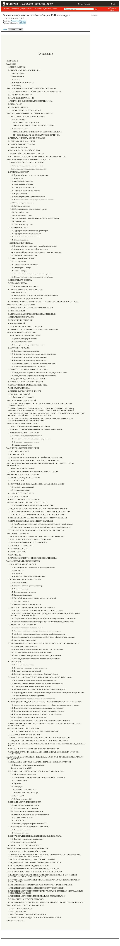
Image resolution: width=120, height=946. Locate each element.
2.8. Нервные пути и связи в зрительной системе (28, 197)
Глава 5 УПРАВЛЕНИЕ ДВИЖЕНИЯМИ (20, 305)
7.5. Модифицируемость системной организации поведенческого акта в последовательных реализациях (47, 693)
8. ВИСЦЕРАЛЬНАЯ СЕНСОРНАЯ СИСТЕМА (25, 289)
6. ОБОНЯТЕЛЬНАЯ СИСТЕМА (20, 280)
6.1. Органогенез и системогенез (22, 665)
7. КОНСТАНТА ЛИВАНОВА (19, 388)
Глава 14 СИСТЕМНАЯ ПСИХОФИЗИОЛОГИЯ (23, 561)
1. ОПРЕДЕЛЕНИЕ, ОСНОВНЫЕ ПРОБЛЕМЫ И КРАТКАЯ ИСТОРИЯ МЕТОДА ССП (39, 762)
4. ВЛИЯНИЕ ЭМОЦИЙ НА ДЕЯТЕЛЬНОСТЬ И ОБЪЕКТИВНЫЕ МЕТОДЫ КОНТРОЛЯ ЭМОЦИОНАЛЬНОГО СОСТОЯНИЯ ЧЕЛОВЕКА (40, 419)
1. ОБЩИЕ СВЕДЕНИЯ (16, 67)
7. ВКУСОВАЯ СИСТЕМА (18, 283)
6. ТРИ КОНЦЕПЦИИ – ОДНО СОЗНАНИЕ (24, 499)
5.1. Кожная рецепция (18, 261)
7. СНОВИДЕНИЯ (15, 555)
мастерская (27, 3)
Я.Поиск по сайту (112, 9)
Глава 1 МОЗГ (11, 64)
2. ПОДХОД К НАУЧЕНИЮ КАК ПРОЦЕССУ (25, 735)
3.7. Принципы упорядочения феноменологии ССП (29, 824)
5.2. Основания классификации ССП (23, 842)
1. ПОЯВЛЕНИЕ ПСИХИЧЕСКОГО (21, 908)
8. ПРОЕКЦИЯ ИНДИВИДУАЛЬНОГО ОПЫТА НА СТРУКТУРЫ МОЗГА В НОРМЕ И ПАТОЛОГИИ (45, 702)
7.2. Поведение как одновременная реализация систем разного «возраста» (37, 683)
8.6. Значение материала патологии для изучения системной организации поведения (40, 720)
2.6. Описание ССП (17, 796)
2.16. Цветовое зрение (18, 221)
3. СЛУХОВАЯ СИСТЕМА (18, 227)
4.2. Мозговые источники (20, 833)
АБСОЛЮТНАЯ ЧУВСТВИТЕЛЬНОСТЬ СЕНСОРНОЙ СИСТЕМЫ (37, 132)
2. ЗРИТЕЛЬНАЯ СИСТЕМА (18, 172)
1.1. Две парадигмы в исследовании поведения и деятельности (33, 567)
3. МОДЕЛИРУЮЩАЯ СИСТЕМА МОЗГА (23, 433)
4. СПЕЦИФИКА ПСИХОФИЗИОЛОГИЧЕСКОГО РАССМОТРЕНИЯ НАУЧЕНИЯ (38, 741)
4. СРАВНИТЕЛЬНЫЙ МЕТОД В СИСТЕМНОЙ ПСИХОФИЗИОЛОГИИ (34, 918)
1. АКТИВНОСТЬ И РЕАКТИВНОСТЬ (22, 564)
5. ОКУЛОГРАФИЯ (15, 104)
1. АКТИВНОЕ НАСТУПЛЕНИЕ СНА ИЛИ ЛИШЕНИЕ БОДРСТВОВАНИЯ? (36, 536)
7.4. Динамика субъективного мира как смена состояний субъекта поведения (38, 689)
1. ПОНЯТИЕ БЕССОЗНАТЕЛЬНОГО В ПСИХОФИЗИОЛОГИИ (31, 505)
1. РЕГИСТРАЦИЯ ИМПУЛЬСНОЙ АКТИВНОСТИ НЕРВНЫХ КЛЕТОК (34, 92)
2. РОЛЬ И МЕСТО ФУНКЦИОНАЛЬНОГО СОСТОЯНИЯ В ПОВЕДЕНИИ (35, 430)
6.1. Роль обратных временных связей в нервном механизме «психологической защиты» (42, 524)
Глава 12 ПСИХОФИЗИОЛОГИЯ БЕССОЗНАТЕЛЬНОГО (26, 502)
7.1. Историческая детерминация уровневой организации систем (33, 680)
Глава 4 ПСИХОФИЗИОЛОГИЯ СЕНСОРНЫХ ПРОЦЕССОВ (28, 160)
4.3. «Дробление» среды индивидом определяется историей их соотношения (38, 634)
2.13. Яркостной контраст (20, 212)
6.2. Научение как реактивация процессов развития (29, 668)
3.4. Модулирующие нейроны (21, 445)
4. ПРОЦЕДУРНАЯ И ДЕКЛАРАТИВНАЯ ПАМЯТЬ (27, 379)
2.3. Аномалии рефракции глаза (22, 181)
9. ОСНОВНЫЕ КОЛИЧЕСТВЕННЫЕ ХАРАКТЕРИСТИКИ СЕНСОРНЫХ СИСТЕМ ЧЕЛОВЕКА (43, 302)
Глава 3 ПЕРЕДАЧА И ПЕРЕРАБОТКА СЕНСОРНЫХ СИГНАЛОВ (30, 113)
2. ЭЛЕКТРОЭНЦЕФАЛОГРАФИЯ (20, 95)
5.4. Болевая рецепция (18, 271)
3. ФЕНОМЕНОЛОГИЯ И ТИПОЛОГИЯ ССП (24, 802)
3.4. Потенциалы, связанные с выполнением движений (30, 814)
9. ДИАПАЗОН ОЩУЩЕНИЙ (19, 394)
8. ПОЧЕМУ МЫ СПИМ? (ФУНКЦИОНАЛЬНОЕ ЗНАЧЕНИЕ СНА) (32, 558)
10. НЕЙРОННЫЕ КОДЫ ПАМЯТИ (21, 397)
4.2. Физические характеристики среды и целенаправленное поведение (36, 631)
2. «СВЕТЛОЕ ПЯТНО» (16, 481)
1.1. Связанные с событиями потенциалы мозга (27, 765)
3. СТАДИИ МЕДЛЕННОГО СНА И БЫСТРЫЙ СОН (27, 543)
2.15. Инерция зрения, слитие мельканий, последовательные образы (35, 218)
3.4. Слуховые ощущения (20, 240)
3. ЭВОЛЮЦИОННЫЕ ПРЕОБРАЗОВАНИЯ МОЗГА (27, 914)
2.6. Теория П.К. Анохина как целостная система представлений (33, 598)
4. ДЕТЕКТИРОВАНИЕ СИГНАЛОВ (21, 144)
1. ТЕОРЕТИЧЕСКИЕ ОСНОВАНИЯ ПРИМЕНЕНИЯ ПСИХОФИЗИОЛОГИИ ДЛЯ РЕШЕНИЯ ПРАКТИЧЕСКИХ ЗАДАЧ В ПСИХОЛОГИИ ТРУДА (42, 876)
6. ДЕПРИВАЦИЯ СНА (16, 552)
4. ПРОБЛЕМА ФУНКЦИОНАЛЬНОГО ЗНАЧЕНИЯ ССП (29, 827)
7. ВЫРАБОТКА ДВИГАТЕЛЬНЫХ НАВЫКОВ (25, 326)
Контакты (87, 4)
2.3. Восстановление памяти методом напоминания (29, 357)
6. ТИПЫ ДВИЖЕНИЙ (16, 323)
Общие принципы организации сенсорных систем (28, 169)
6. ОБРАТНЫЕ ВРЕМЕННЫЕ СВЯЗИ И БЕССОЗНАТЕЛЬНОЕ (30, 521)
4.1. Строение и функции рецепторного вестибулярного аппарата (34, 246)
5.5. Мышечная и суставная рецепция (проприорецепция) (31, 274)
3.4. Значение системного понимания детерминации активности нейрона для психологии (42, 622)
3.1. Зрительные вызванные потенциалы (25, 805)
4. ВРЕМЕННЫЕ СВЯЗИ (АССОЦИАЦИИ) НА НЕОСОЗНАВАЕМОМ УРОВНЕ (37, 515)
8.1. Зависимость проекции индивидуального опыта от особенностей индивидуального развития (45, 705)
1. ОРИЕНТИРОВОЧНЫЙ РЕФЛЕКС (21, 468)
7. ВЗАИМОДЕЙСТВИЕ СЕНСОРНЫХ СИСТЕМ (26, 153)
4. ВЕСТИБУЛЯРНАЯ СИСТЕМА (20, 243)
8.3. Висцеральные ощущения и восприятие (26, 298)
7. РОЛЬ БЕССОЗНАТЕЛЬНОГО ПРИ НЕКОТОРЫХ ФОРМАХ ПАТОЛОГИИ (36, 530)
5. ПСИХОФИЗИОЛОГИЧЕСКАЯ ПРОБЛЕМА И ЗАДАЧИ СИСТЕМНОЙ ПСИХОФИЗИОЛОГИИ (43, 643)
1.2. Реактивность (17, 570)
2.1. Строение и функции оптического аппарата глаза (29, 175)
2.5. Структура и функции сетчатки (23, 187)
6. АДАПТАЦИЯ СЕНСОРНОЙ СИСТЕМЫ (24, 150)
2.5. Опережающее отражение (21, 595)
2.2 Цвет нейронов (17, 76)
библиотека (12, 3)
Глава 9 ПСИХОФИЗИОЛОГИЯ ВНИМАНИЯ (22, 448)
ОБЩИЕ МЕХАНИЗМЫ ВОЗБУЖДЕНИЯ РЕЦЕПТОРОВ (34, 126)
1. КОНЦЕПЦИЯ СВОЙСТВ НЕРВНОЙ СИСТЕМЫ (27, 851)
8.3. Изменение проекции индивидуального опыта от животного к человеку (37, 711)
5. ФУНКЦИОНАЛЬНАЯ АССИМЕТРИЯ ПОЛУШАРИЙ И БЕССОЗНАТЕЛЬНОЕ (37, 518)
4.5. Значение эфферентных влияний (23, 640)
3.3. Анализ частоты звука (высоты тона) (25, 237)
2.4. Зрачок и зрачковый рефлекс (22, 184)
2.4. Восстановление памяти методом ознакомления (29, 360)
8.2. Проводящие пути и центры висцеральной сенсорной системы (34, 295)
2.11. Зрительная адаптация (20, 206)
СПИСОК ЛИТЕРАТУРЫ (15, 921)
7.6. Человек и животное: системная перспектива (28, 696)
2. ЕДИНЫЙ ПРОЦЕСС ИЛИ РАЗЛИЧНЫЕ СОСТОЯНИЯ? (29, 539)
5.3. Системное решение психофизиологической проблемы (31, 652)
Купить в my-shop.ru (50, 9)
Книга (5, 30)
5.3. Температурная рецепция (21, 268)
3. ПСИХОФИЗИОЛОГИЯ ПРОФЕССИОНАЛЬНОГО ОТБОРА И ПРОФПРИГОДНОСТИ (40, 885)
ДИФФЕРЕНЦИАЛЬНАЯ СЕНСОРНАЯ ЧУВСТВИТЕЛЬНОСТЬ (36, 135)
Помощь (80, 4)
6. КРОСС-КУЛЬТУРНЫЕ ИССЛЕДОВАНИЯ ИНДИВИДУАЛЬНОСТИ (33, 869)
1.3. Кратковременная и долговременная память (27, 345)
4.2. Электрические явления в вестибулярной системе (29, 249)
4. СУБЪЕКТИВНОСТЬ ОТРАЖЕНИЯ (22, 625)
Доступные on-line (26, 9)
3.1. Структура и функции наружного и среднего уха (29, 231)
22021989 (22, 23)
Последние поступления (11, 9)
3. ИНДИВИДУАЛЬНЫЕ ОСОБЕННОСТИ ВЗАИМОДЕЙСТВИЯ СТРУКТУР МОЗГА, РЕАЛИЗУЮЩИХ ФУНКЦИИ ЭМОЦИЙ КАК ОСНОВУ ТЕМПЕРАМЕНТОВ (46, 414)
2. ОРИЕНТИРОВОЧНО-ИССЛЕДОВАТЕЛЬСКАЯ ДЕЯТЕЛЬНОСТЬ (33, 472)
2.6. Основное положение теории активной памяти (28, 366)
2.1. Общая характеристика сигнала (23, 774)
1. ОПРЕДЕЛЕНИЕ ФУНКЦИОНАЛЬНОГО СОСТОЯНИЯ (29, 426)
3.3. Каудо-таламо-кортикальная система (25, 442)
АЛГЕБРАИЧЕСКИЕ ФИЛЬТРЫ (24, 790)
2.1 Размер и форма (17, 73)
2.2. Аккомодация (17, 178)
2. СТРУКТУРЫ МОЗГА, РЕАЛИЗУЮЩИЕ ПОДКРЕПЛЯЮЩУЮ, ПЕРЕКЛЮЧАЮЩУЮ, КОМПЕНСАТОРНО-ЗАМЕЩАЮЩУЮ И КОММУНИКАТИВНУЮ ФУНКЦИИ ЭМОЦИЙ (41, 409)
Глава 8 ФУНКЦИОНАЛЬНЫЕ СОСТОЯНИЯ (22, 423)
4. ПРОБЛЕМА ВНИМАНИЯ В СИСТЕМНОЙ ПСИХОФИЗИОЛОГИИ (33, 460)
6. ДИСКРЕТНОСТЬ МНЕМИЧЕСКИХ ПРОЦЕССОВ (27, 385)
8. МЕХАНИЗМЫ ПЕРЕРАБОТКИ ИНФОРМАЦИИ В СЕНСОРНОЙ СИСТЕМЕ (37, 157)
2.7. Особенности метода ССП (21, 799)
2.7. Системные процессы (20, 601)
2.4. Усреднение (16, 783)
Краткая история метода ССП (21, 768)
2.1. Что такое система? (19, 583)
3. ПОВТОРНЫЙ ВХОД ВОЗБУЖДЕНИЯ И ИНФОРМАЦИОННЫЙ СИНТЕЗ (36, 484)
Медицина (22, 21)
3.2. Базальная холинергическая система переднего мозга (31, 439)
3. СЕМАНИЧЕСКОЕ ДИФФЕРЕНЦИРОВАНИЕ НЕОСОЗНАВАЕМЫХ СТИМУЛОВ (39, 512)
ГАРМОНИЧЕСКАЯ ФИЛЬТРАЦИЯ (26, 793)
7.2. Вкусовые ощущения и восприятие (24, 286)
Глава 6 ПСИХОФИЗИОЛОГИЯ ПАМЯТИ (21, 332)
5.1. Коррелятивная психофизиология (24, 646)
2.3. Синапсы (15, 79)
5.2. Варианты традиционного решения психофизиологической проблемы (37, 649)
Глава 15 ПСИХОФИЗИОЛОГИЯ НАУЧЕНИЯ (22, 728)
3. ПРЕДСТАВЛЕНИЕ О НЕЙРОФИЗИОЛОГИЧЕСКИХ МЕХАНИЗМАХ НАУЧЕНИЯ (39, 738)
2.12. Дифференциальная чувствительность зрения (29, 209)
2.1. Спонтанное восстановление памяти (25, 351)
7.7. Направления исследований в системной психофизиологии (33, 699)
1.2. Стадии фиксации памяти (21, 342)
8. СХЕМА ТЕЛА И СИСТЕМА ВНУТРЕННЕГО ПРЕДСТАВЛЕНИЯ (33, 329)
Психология (15, 21)
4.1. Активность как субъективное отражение (27, 628)
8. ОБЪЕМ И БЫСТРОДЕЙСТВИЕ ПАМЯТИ (24, 391)
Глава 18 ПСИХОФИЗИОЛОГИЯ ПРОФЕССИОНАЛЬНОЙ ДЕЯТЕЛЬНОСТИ (34, 872)
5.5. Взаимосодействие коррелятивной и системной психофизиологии (35, 659)
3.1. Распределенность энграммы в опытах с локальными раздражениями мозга (39, 373)
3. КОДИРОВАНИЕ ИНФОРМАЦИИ (21, 141)
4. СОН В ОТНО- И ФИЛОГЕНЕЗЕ (21, 546)
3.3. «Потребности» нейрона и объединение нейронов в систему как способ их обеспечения (43, 618)
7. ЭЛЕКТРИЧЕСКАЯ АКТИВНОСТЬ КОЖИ (24, 110)
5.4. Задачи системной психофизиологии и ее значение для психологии (36, 656)
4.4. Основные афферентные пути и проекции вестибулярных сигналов (36, 252)
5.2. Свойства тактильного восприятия (24, 265)
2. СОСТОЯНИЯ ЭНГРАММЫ (19, 348)
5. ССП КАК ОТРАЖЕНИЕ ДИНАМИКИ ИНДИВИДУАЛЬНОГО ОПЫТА (35, 836)
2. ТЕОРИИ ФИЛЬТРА (16, 454)
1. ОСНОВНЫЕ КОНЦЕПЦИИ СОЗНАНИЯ (24, 478)
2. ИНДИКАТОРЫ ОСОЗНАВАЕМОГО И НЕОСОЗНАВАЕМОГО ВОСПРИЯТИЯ (37, 509)
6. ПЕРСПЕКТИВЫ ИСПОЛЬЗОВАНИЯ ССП (24, 845)
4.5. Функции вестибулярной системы (24, 255)
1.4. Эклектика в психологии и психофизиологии (28, 576)
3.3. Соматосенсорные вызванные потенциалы (27, 811)
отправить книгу (44, 3)
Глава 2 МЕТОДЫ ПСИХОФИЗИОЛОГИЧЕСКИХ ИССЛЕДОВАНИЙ (31, 89)
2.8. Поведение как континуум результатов (26, 604)
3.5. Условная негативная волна (22, 817)
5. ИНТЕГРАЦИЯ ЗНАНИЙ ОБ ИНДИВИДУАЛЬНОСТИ (28, 866)
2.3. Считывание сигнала (19, 780)
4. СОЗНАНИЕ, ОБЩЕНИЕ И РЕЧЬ (21, 493)
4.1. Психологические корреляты (22, 830)
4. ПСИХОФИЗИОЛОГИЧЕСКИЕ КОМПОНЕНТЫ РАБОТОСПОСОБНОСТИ (36, 888)
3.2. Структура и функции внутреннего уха (26, 234)
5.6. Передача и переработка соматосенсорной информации (32, 277)
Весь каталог (38, 9)
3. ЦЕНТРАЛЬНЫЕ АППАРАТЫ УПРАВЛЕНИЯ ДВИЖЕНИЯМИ (31, 314)
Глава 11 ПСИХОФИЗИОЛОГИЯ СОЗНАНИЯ (22, 475)
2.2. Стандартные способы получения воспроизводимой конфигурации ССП (38, 777)
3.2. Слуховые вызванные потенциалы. (24, 808)
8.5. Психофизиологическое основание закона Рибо (29, 717)
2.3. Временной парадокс (19, 589)
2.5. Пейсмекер (16, 86)
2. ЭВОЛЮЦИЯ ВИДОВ (17, 911)
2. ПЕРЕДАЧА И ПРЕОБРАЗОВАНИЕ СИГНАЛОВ (26, 138)
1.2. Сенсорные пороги (19, 129)
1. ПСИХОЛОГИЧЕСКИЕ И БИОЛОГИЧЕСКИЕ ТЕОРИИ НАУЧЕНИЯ (34, 731)
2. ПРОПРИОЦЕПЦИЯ (16, 311)
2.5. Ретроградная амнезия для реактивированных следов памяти (34, 363)
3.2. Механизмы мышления (20, 490)
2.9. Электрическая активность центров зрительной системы (32, 200)
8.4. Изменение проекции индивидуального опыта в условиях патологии (36, 714)
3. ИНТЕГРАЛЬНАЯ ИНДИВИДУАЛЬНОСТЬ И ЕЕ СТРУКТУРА (31, 859)
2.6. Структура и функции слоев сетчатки (25, 190)
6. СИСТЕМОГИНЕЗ (15, 662)
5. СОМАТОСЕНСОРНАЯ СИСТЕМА (22, 258)
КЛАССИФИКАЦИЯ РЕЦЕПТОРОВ (26, 123)
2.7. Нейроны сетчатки (19, 194)
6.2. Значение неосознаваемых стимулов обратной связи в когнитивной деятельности (41, 527)
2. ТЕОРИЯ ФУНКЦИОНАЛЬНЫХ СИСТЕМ (24, 580)
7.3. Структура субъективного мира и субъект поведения (31, 686)
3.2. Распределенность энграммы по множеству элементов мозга (33, 376)
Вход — (114, 4)
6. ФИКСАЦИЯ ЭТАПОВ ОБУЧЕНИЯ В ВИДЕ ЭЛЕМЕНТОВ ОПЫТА (33, 749)
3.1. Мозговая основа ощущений (22, 487)
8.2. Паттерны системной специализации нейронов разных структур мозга (37, 708)
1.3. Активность (16, 573)
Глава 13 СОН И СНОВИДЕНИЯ (17, 533)
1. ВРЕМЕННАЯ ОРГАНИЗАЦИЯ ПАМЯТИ (24, 336)
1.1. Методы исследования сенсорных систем (27, 166)
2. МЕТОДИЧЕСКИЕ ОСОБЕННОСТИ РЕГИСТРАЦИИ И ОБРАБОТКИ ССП (36, 771)
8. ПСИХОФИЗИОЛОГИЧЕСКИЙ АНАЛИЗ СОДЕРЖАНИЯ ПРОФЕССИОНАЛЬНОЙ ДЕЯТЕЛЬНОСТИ (46, 902)
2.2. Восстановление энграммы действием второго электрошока (33, 354)
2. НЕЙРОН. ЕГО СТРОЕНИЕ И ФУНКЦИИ (24, 70)
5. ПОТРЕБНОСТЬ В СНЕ (17, 549)
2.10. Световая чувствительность (22, 203)
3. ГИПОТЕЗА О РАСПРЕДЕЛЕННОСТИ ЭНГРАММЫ (28, 369)
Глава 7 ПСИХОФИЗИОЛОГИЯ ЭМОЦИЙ (21, 400)
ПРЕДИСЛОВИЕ (12, 61)
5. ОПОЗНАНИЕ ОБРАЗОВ (18, 147)
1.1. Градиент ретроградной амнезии (23, 339)
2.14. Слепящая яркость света (21, 215)
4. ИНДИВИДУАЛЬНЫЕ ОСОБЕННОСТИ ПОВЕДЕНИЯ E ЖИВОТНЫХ (34, 863)
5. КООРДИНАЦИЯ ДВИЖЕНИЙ (20, 320)
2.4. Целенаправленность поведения (23, 592)
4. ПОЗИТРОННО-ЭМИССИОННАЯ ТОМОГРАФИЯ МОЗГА (30, 101)
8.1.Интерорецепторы (18, 292)
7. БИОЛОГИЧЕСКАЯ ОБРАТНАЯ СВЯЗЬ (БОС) (25, 899)
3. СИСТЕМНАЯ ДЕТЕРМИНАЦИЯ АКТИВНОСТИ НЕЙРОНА (31, 607)
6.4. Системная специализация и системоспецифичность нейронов (34, 674)
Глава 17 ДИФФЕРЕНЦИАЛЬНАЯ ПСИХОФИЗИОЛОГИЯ (27, 848)
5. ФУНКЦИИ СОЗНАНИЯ (18, 496)
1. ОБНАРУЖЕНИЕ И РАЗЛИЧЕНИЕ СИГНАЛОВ (26, 116)
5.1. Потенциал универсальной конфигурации (27, 839)
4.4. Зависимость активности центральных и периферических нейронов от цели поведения (43, 637)
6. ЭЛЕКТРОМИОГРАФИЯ (18, 107)
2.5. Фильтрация (16, 787)
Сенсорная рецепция (18, 119)
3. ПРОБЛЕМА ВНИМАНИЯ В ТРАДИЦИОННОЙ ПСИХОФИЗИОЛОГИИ (35, 457)
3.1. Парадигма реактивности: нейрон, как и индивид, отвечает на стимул (36, 610)
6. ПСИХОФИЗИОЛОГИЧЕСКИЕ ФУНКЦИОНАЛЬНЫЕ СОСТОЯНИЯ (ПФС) (36, 896)
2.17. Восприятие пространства (22, 224)
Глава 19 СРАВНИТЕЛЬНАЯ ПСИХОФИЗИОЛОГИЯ (25, 905)
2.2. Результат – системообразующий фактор (26, 586)
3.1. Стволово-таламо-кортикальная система (26, 436)
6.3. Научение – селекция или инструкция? (26, 671)
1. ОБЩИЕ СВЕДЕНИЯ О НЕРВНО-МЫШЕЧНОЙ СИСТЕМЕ (30, 308)
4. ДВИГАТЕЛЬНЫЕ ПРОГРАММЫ (21, 317)
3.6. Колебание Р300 (18, 820)
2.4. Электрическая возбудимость (22, 82)
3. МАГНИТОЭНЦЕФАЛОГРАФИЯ (21, 98)
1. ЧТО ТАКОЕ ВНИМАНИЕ (18, 451)
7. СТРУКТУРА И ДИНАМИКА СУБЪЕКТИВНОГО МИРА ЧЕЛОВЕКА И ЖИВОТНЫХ (40, 677)
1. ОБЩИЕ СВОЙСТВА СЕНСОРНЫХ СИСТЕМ (26, 163)
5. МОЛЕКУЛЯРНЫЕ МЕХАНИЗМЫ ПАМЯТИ (25, 382)
